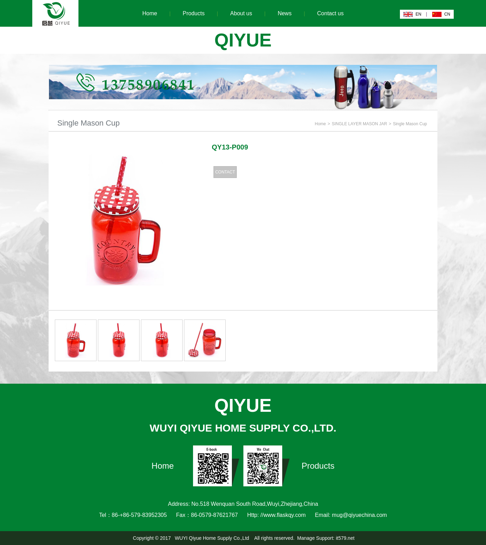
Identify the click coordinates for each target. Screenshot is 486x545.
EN (418, 14)
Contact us (330, 13)
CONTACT (225, 172)
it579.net (345, 538)
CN (447, 14)
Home (149, 13)
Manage (306, 538)
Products (193, 13)
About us (241, 13)
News (285, 13)
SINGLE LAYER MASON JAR (359, 123)
